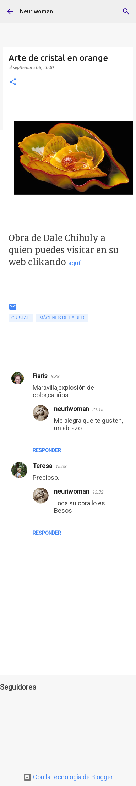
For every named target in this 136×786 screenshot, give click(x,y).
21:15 (97, 409)
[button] (13, 82)
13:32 (97, 492)
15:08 (60, 466)
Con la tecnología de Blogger (68, 777)
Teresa (42, 466)
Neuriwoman (36, 11)
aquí (74, 262)
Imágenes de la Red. (62, 317)
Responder (47, 450)
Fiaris (40, 376)
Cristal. (20, 317)
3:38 (54, 376)
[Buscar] (126, 11)
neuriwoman (71, 408)
